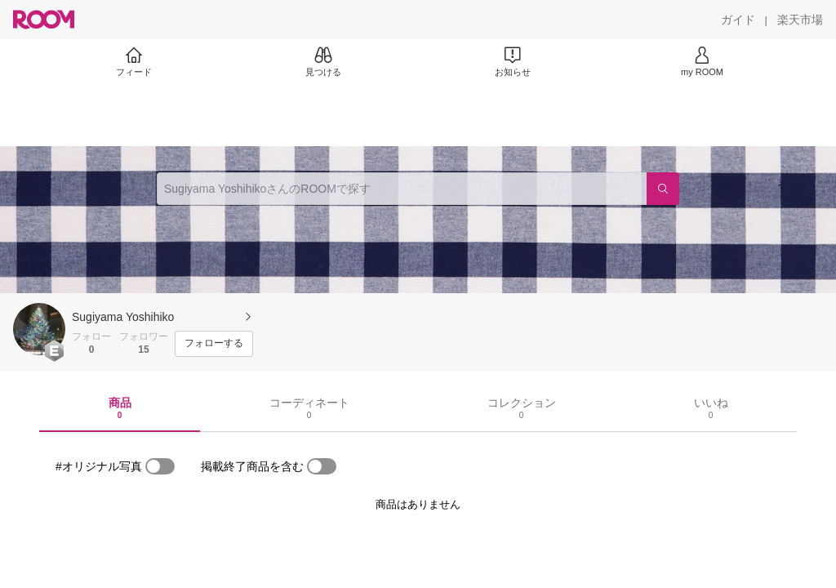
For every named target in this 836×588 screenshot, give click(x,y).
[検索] (663, 188)
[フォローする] (214, 344)
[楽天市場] (800, 19)
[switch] (160, 466)
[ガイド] (738, 19)
